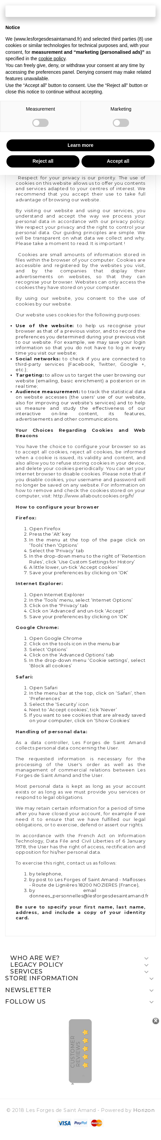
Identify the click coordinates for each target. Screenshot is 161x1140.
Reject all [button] (43, 161)
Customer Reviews (75, 1052)
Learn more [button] (80, 145)
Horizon (144, 1110)
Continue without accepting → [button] (80, 11)
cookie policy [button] (51, 58)
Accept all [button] (118, 161)
